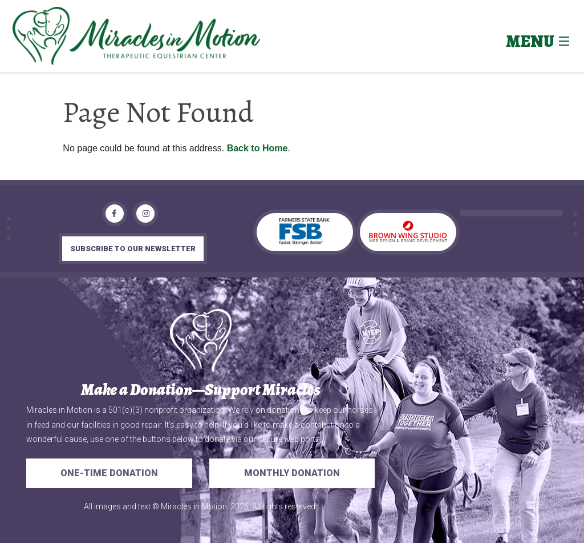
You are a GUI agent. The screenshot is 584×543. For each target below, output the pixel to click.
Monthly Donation (292, 473)
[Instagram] (145, 213)
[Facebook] (114, 213)
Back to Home (257, 148)
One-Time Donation (109, 473)
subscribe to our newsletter (133, 248)
